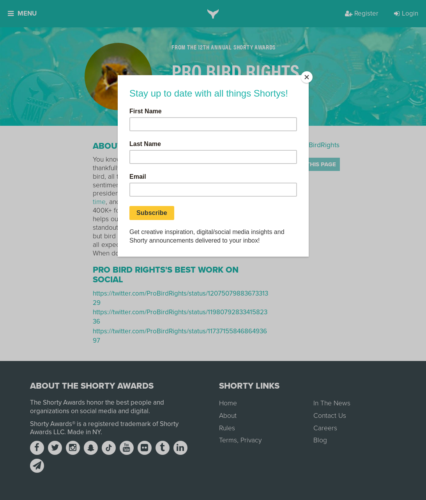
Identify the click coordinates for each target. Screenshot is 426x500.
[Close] (307, 77)
